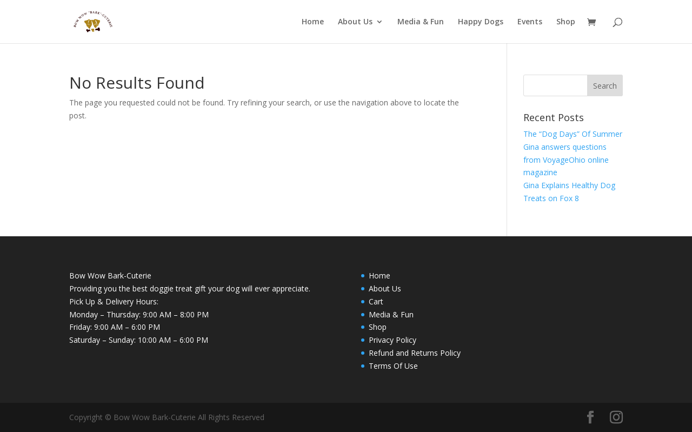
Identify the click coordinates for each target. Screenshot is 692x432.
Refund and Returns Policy (415, 353)
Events (529, 22)
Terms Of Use (393, 366)
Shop (565, 22)
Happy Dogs (480, 22)
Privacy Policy (392, 340)
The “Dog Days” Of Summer (572, 134)
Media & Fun (420, 22)
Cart (376, 301)
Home (313, 22)
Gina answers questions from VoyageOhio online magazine (566, 160)
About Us (355, 22)
